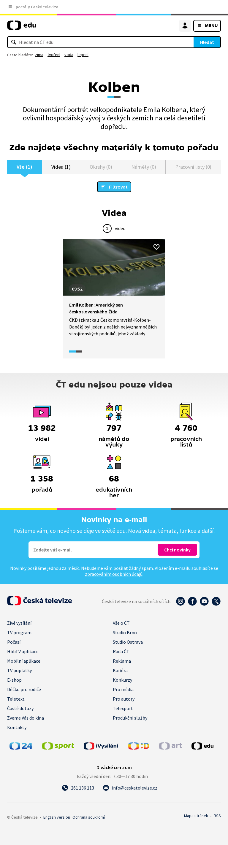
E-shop (14, 680)
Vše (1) (25, 166)
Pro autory (123, 699)
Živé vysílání (19, 623)
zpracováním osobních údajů (113, 574)
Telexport (123, 708)
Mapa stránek (196, 815)
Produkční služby (130, 718)
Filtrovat (118, 187)
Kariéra (120, 670)
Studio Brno (125, 632)
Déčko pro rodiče (24, 689)
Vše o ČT (121, 623)
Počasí (13, 642)
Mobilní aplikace (23, 661)
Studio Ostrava (128, 642)
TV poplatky (19, 670)
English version (56, 817)
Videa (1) (60, 166)
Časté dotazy (20, 708)
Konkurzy (122, 680)
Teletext (16, 699)
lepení (82, 54)
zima (39, 54)
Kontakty (16, 727)
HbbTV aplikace (23, 651)
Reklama (122, 661)
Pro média (123, 689)
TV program (19, 632)
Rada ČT (121, 651)
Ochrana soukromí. (88, 817)
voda (68, 54)
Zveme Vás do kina (25, 718)
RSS (217, 815)
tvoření (54, 54)
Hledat (207, 42)
